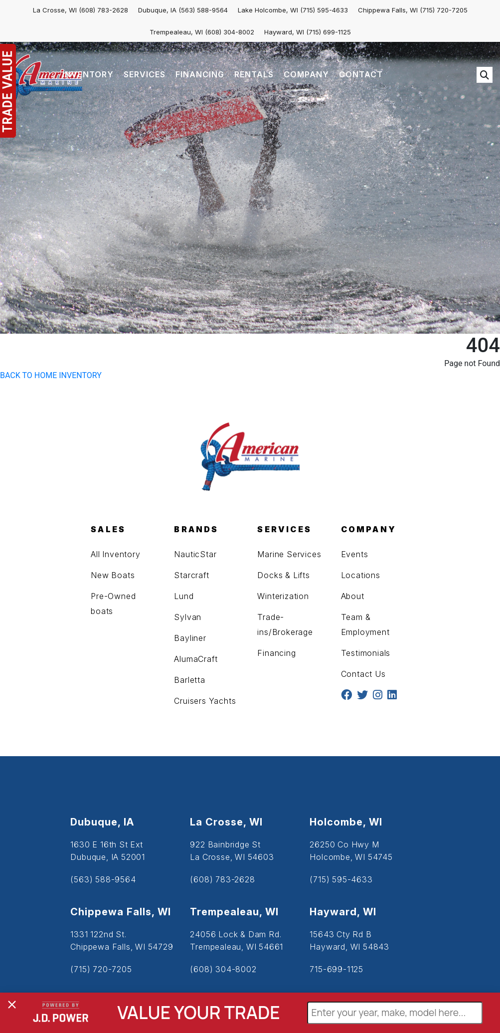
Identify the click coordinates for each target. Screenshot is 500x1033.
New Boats (113, 575)
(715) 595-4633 (324, 10)
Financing (276, 653)
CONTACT (361, 74)
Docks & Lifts (283, 575)
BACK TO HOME (28, 375)
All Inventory (115, 554)
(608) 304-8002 (229, 32)
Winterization (283, 596)
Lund (183, 596)
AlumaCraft (195, 659)
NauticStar (195, 554)
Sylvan (187, 617)
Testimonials (366, 653)
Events (354, 554)
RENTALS (254, 74)
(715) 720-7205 (444, 10)
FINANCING (199, 74)
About (352, 596)
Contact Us (363, 674)
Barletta (189, 680)
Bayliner (190, 638)
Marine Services (289, 554)
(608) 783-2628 (103, 10)
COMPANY (306, 74)
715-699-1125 (336, 969)
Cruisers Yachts (205, 701)
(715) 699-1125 (328, 32)
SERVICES (145, 74)
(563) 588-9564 (203, 10)
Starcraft (191, 575)
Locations (360, 575)
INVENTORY (88, 74)
